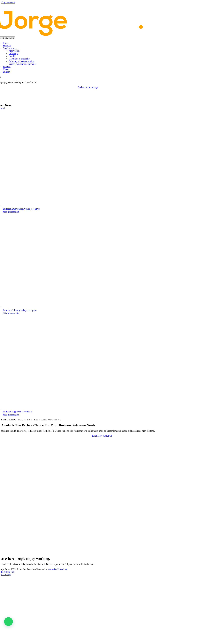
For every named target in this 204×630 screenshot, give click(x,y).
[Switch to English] (91, 72)
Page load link (8, 572)
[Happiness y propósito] (50, 408)
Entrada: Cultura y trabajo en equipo (20, 310)
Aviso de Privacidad (57, 569)
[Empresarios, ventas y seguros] (50, 205)
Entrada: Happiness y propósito (17, 411)
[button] (8, 621)
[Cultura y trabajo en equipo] (50, 307)
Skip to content (8, 2)
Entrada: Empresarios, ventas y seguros (21, 209)
